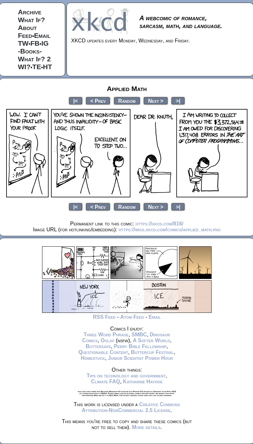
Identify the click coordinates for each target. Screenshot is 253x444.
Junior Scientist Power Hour (140, 358)
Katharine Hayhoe (143, 381)
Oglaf (107, 340)
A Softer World (151, 340)
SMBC (139, 334)
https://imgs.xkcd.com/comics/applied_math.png (170, 229)
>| (178, 100)
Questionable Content (103, 352)
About (27, 27)
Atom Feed (132, 317)
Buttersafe (98, 346)
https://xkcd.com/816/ (160, 223)
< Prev (98, 100)
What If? (31, 19)
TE (36, 66)
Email (42, 35)
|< (75, 100)
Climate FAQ (105, 381)
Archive (29, 12)
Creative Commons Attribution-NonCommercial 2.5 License (131, 407)
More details (146, 427)
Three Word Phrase (105, 334)
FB (34, 43)
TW (23, 43)
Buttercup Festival (152, 352)
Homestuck (93, 358)
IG (45, 43)
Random (127, 100)
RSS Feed (104, 317)
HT (47, 66)
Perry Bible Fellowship (140, 346)
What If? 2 (34, 59)
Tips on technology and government (126, 375)
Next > (155, 100)
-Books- (30, 51)
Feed (25, 35)
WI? (24, 66)
